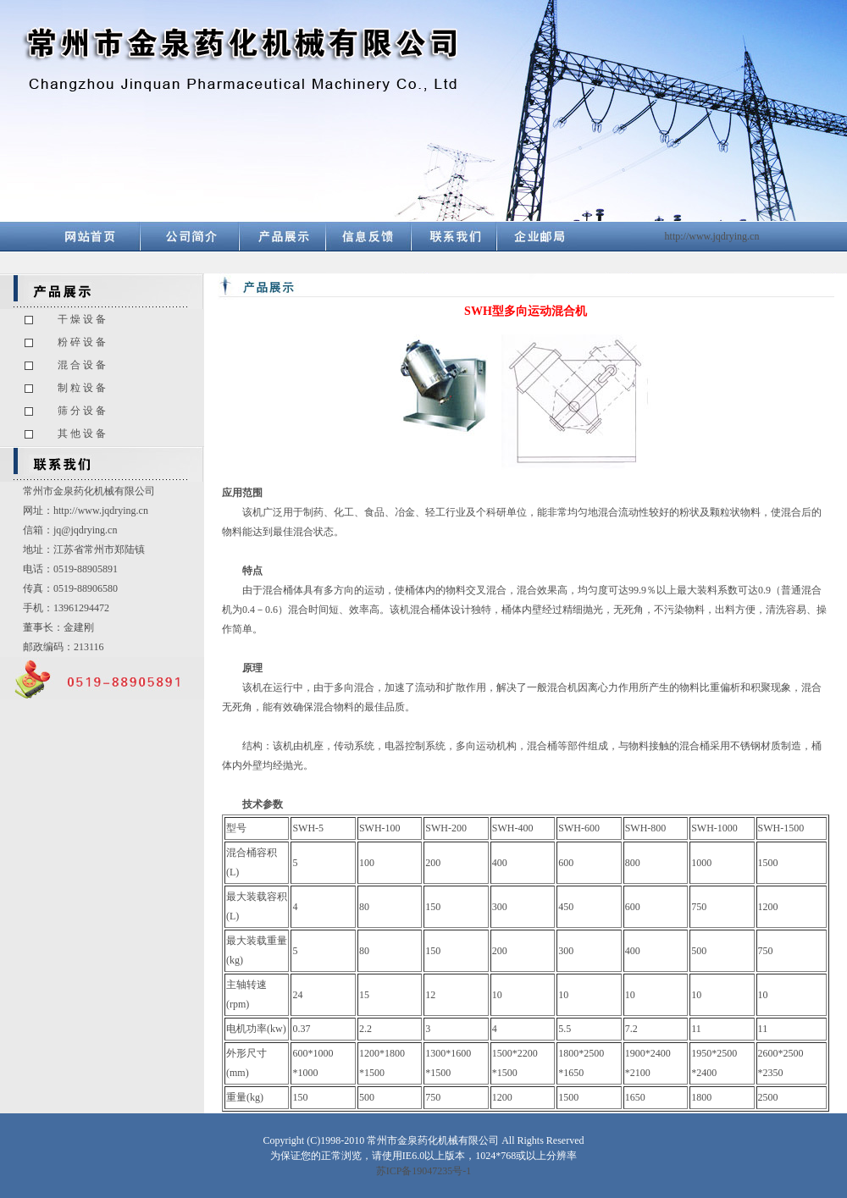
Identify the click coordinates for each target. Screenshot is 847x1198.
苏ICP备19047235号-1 (424, 1171)
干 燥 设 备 (82, 319)
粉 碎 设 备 (82, 342)
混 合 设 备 (82, 365)
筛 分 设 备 (82, 411)
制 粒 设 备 (82, 388)
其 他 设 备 (82, 433)
